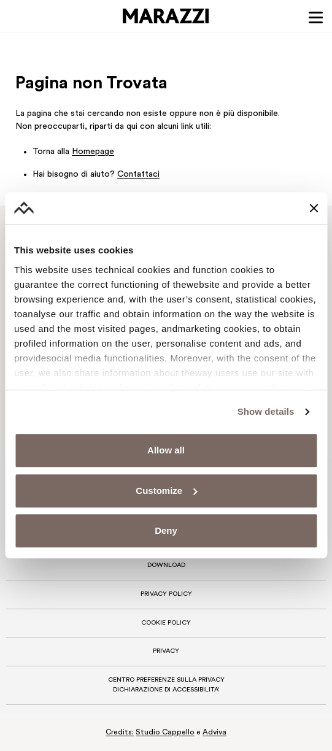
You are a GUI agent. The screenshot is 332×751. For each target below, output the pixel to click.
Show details (266, 411)
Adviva (214, 732)
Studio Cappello (165, 732)
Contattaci (138, 174)
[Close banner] (313, 208)
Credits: (120, 732)
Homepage (93, 151)
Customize (166, 490)
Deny (166, 531)
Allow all (166, 450)
